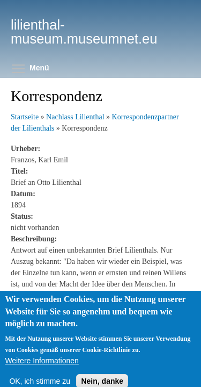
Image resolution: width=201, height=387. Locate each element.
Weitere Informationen (41, 366)
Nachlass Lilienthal (75, 117)
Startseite (25, 117)
